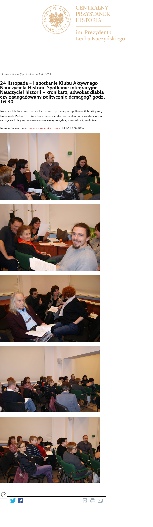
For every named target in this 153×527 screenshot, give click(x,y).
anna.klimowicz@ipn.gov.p (45, 128)
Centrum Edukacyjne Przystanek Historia (87, 23)
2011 (48, 74)
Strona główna (10, 74)
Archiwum (32, 74)
